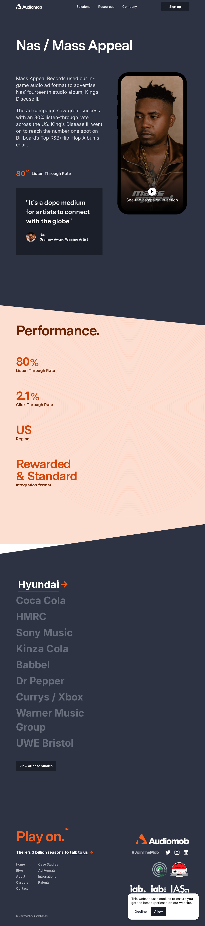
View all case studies (36, 766)
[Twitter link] (168, 852)
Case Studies (48, 864)
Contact (22, 888)
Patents (43, 882)
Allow (158, 912)
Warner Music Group (50, 720)
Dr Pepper (40, 681)
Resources (106, 7)
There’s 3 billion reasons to (55, 852)
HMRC (31, 617)
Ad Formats (46, 870)
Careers (22, 882)
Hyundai (38, 584)
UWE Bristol (45, 743)
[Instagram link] (177, 852)
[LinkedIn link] (186, 852)
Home (20, 864)
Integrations (47, 876)
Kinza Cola (42, 649)
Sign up (175, 7)
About (20, 876)
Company (129, 7)
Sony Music (44, 633)
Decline (141, 912)
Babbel (33, 665)
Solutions (83, 7)
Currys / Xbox (49, 697)
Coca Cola (41, 600)
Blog (19, 870)
